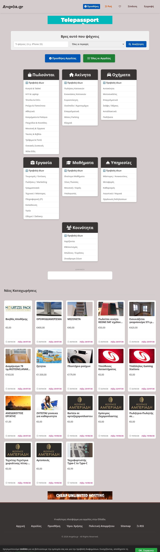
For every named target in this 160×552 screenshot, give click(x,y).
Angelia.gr (13, 6)
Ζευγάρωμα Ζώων (73, 258)
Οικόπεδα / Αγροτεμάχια (76, 105)
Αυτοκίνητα (108, 88)
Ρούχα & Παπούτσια (35, 105)
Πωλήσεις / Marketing (36, 182)
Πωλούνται (41, 74)
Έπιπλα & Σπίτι (32, 100)
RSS (140, 526)
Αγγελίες (36, 526)
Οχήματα (118, 74)
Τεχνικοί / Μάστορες (35, 193)
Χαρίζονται (69, 241)
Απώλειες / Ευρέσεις (74, 252)
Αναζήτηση (136, 44)
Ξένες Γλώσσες (71, 182)
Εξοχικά (68, 122)
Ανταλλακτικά (109, 111)
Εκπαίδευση (31, 205)
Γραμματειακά (32, 187)
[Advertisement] (80, 275)
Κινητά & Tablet (33, 88)
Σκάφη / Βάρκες (110, 105)
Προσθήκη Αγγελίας (62, 58)
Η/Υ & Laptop (31, 94)
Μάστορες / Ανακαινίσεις (115, 176)
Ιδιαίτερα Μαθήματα (74, 176)
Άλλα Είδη (30, 151)
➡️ (34, 82)
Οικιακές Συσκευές (34, 145)
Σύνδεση (132, 6)
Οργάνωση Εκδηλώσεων (115, 199)
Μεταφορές (108, 182)
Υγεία (28, 210)
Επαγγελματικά (71, 111)
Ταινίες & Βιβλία (33, 134)
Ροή (108, 6)
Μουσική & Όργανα (35, 128)
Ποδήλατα (108, 117)
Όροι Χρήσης (75, 526)
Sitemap (126, 526)
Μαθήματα (80, 162)
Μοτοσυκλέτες (110, 94)
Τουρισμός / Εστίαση (35, 176)
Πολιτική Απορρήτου (101, 526)
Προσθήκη (91, 6)
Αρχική (20, 526)
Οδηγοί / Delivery (33, 216)
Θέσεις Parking (71, 117)
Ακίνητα (80, 74)
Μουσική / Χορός (72, 187)
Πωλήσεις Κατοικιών (74, 88)
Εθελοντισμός (71, 247)
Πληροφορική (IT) (34, 199)
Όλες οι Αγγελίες (99, 58)
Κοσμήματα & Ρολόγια (36, 117)
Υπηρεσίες (118, 162)
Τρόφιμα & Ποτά (33, 139)
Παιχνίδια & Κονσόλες (36, 122)
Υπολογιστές (70, 193)
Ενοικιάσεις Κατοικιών (75, 94)
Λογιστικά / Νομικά (112, 193)
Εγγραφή (149, 6)
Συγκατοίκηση (71, 100)
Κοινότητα (80, 227)
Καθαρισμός (109, 187)
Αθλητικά (30, 111)
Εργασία (41, 162)
